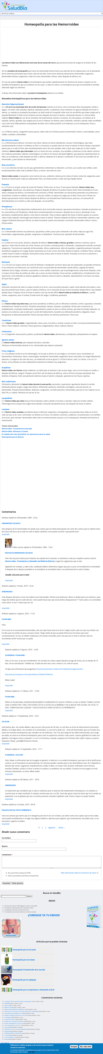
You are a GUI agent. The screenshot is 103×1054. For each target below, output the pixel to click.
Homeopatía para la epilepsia (24, 979)
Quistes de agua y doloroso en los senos (16, 1015)
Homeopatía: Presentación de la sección (28, 969)
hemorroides (10, 785)
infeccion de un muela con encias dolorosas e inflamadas (21, 1011)
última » (62, 827)
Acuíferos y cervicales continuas (14, 1021)
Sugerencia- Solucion (14, 755)
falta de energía (9, 1007)
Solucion (5, 721)
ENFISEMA (7, 1003)
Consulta (7, 1027)
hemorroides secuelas (11, 523)
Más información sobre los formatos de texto (78, 872)
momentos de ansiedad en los (13, 1013)
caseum (6, 1005)
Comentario (7, 854)
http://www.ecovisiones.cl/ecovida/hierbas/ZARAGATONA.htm (29, 674)
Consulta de (7, 1017)
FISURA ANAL (10, 696)
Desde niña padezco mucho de (13, 1023)
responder (6, 534)
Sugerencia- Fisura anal (15, 655)
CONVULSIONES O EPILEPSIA (13, 1033)
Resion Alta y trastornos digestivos (14, 1009)
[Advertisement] (20, 42)
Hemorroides (7, 591)
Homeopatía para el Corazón (24, 949)
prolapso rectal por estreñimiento (16, 810)
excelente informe (9, 1019)
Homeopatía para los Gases (23, 959)
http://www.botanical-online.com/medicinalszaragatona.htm (60, 669)
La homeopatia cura (10, 1037)
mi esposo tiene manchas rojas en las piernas (18, 1001)
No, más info (85, 1047)
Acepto (74, 1047)
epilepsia (7, 1031)
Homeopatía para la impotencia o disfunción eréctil (33, 989)
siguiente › (52, 827)
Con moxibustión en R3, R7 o (13, 1025)
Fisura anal (6, 619)
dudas (6, 1039)
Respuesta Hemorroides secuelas (19, 553)
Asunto (5, 846)
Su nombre (6, 838)
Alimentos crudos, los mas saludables (15, 1029)
